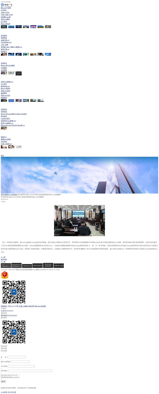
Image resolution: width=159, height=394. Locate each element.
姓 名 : (4, 357)
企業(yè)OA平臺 (13, 306)
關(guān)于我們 (6, 8)
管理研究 (4, 63)
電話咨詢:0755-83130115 (9, 315)
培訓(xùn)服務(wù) (7, 82)
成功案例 (4, 35)
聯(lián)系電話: (6, 361)
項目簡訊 (14, 194)
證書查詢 (4, 306)
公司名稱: (4, 366)
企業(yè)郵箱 (23, 306)
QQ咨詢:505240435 (7, 311)
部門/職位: (4, 371)
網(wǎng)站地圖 (40, 306)
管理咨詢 (4, 109)
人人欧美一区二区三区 (8, 393)
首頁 (2, 155)
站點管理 (31, 306)
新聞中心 (4, 137)
